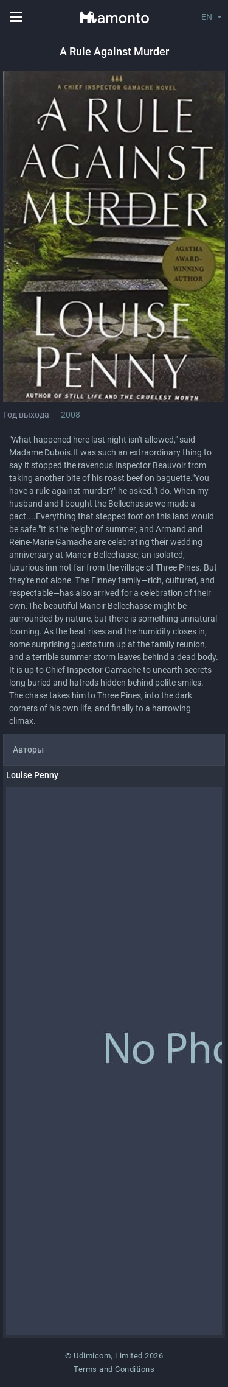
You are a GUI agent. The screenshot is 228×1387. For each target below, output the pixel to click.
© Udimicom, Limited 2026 (114, 1355)
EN (206, 17)
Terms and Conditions (114, 1369)
